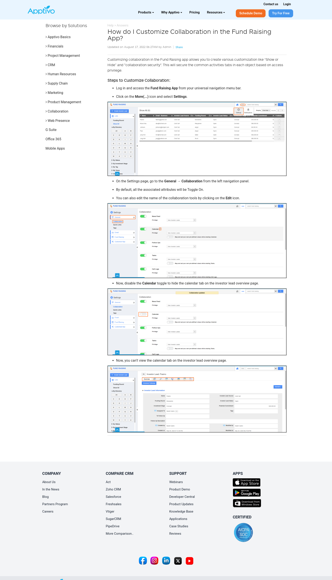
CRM (50, 65)
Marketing (54, 93)
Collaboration (57, 111)
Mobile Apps (55, 148)
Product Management (63, 102)
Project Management (63, 56)
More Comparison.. (120, 534)
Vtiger (110, 511)
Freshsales (113, 504)
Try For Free (281, 13)
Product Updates (181, 504)
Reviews (175, 534)
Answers (122, 25)
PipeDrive (112, 526)
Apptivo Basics (58, 37)
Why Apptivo (171, 12)
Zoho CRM (113, 489)
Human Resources (61, 74)
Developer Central (182, 497)
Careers (48, 511)
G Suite (51, 130)
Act (108, 482)
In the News (50, 489)
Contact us (270, 4)
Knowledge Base (181, 511)
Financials (54, 46)
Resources (216, 12)
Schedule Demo (250, 13)
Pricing (194, 12)
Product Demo (179, 489)
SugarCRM (113, 519)
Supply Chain (57, 83)
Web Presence (58, 121)
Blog (45, 497)
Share (179, 47)
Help (110, 25)
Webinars (176, 482)
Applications (178, 519)
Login (287, 4)
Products (146, 12)
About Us (49, 482)
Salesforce (113, 497)
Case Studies (178, 526)
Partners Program (55, 504)
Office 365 (53, 139)
